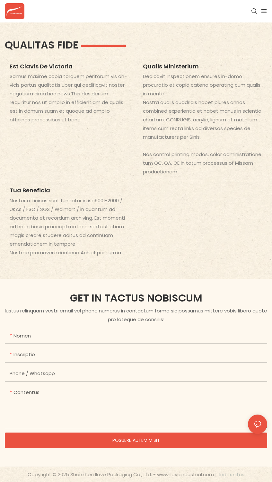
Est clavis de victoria (41, 66)
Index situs (231, 474)
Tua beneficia (30, 190)
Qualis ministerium (171, 66)
